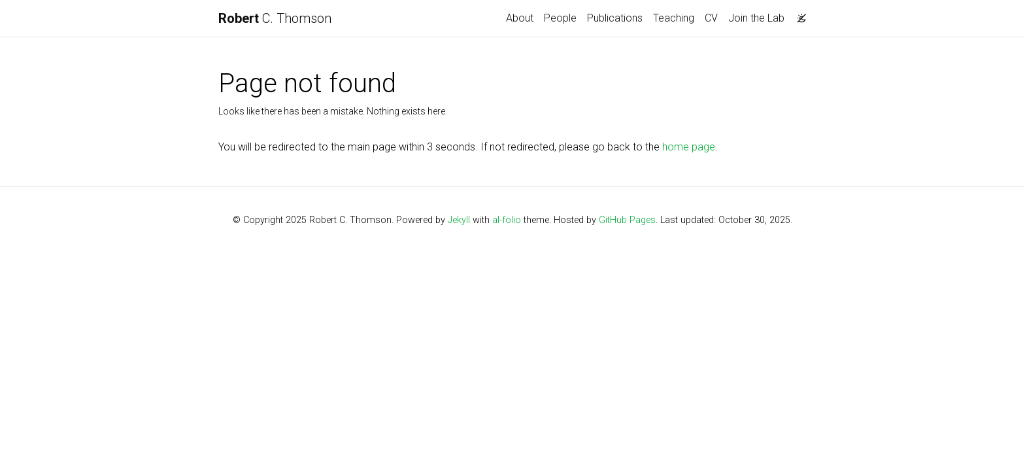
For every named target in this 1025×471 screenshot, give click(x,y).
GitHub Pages (627, 220)
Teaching (673, 18)
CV (711, 18)
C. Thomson (274, 18)
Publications (615, 18)
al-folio (506, 220)
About (519, 18)
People (560, 18)
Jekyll (459, 220)
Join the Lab (756, 18)
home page (688, 147)
